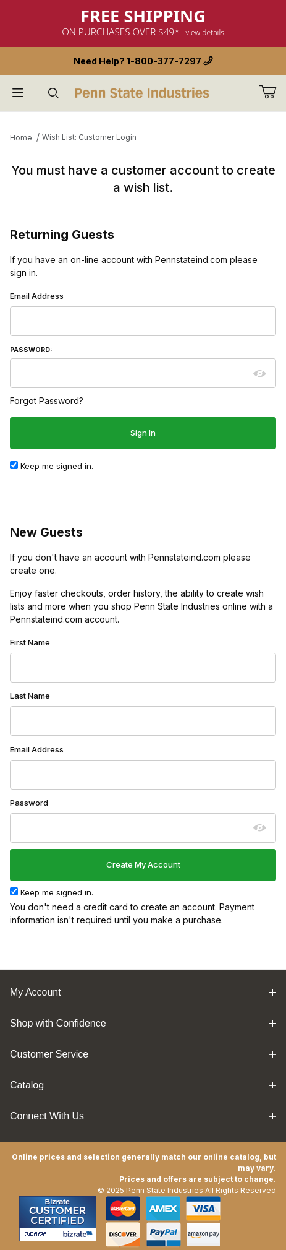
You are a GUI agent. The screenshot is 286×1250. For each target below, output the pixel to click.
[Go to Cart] (272, 92)
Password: (31, 350)
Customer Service (143, 1054)
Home (21, 137)
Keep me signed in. (51, 466)
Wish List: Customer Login (89, 137)
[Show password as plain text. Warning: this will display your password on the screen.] (260, 374)
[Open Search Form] (54, 93)
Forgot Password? (46, 400)
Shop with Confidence (143, 1023)
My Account (143, 992)
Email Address (37, 296)
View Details (205, 32)
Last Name (30, 695)
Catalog (143, 1085)
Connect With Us (143, 1116)
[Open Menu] (18, 93)
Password (29, 803)
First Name (30, 642)
